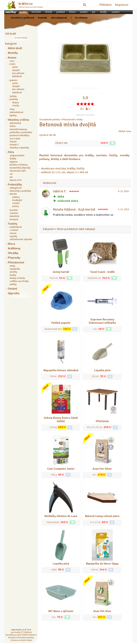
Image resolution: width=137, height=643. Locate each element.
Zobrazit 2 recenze (85, 115)
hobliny (16, 197)
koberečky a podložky (20, 191)
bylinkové (17, 76)
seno (12, 61)
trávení (13, 141)
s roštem (14, 230)
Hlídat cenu (124, 131)
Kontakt (42, 17)
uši (11, 177)
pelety (15, 206)
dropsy (15, 102)
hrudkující (17, 200)
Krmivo (12, 57)
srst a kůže (15, 138)
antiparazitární (17, 155)
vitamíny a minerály (19, 147)
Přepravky (14, 257)
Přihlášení (105, 5)
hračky (13, 275)
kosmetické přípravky (20, 167)
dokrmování (15, 123)
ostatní (15, 203)
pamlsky (14, 99)
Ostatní (12, 288)
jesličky (13, 272)
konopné (14, 219)
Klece (11, 244)
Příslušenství (16, 262)
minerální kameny (18, 129)
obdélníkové (16, 227)
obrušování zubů (18, 170)
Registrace (121, 5)
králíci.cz (26, 4)
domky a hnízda (17, 278)
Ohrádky (13, 253)
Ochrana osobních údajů (21, 640)
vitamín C (14, 144)
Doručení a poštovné (22, 17)
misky (12, 265)
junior (15, 67)
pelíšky (13, 284)
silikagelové (16, 188)
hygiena (13, 161)
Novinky (13, 53)
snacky (15, 105)
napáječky (15, 268)
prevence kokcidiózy (19, 135)
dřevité (13, 194)
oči (11, 174)
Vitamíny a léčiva (18, 120)
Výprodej (13, 293)
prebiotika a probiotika (21, 132)
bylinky (13, 115)
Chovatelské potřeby (49, 119)
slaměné (14, 213)
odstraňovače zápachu (21, 239)
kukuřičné (14, 216)
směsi (12, 64)
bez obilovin (18, 73)
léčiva (13, 126)
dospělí (16, 70)
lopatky (13, 236)
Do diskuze (81, 17)
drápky (13, 158)
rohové (13, 233)
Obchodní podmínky (25, 637)
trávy (12, 109)
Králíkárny (14, 248)
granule (13, 80)
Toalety (12, 223)
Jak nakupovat (59, 17)
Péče (11, 152)
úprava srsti (15, 180)
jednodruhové (16, 112)
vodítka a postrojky (19, 281)
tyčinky (13, 96)
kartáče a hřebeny (19, 164)
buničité (14, 210)
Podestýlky (15, 184)
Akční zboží (15, 48)
